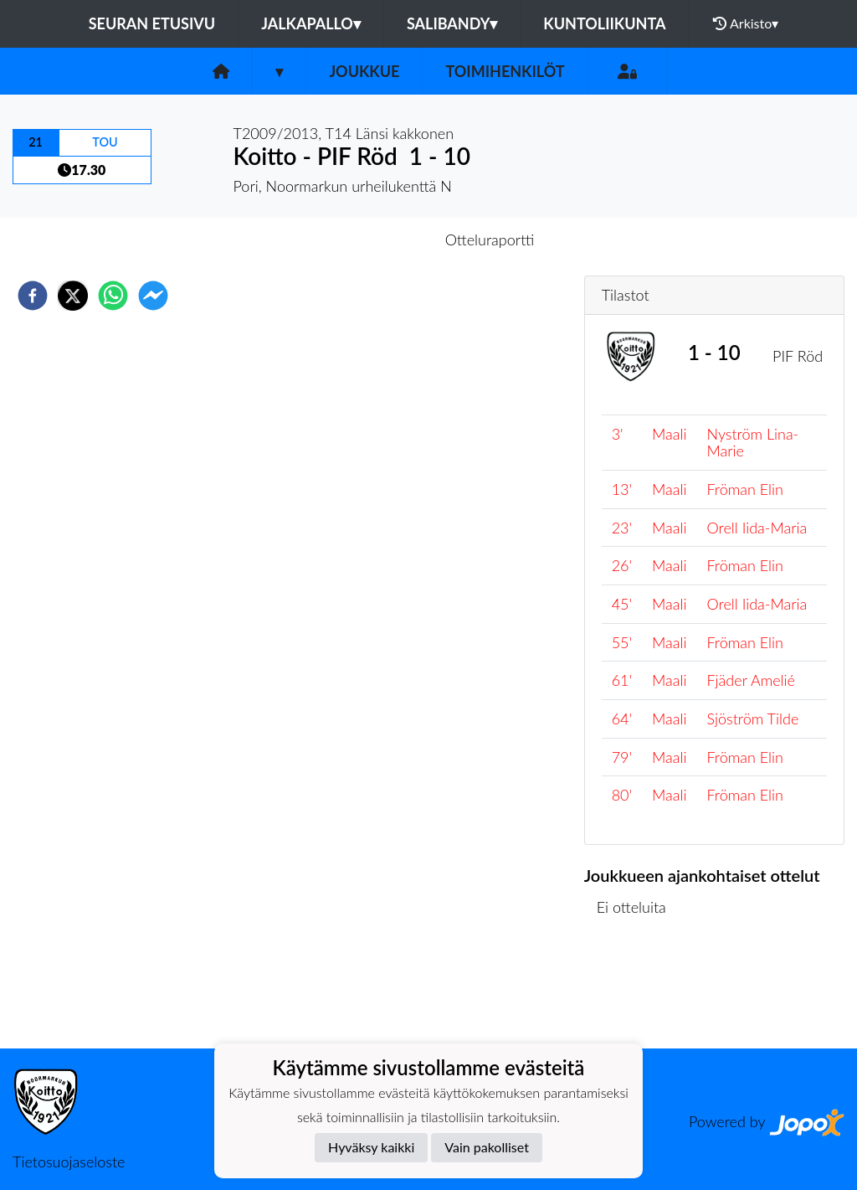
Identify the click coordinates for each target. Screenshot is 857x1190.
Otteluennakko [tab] (370, 239)
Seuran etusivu (152, 23)
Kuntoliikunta (604, 23)
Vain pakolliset (486, 1147)
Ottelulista (638, 992)
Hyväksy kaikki (371, 1147)
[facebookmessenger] (153, 296)
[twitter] (73, 296)
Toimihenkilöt (504, 71)
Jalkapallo (311, 23)
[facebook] (33, 296)
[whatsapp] (113, 296)
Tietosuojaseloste (69, 1161)
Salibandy (452, 23)
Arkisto (745, 23)
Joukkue (364, 71)
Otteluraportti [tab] (490, 239)
